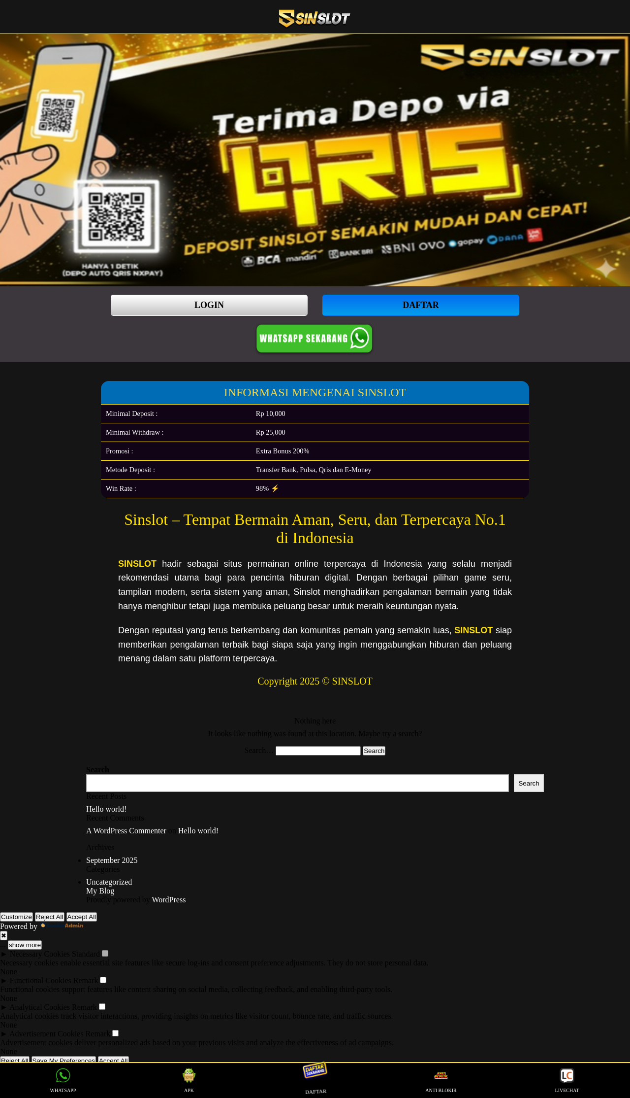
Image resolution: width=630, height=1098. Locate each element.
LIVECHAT (567, 1080)
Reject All (49, 917)
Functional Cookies (40, 980)
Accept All (81, 917)
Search (97, 769)
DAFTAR (421, 305)
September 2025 (111, 860)
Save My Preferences (63, 1060)
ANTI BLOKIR (441, 1080)
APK (189, 1080)
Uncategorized (109, 882)
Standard (86, 954)
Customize (16, 917)
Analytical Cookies (39, 1007)
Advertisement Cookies (46, 1033)
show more (25, 945)
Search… (259, 750)
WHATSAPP (63, 1080)
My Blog (100, 891)
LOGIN (209, 305)
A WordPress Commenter (126, 830)
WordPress (169, 899)
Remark (85, 980)
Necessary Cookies (40, 954)
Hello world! (106, 809)
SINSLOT (137, 564)
